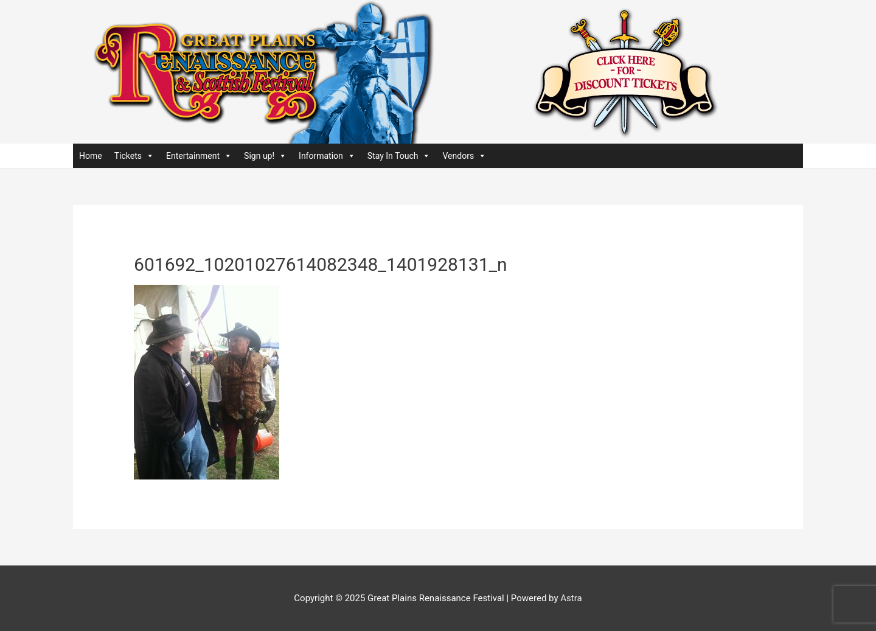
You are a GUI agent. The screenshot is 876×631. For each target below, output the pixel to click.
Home (90, 156)
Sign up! (265, 156)
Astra (571, 598)
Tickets (134, 156)
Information (327, 156)
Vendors (464, 156)
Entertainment (199, 156)
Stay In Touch (399, 156)
